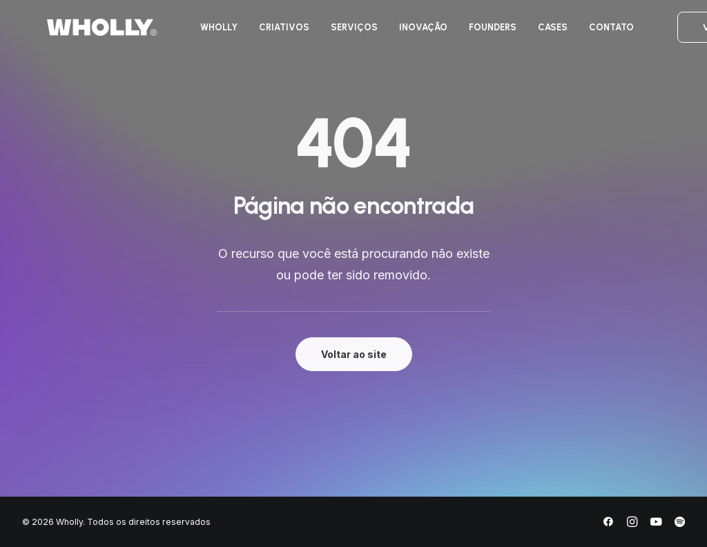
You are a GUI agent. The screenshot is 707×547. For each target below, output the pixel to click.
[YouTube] (656, 524)
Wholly (197, 33)
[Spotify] (680, 524)
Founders (471, 33)
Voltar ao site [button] (354, 354)
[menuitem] (197, 33)
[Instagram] (632, 524)
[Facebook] (608, 524)
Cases (531, 33)
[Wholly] (77, 33)
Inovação (402, 33)
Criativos (263, 33)
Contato (590, 33)
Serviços (332, 33)
